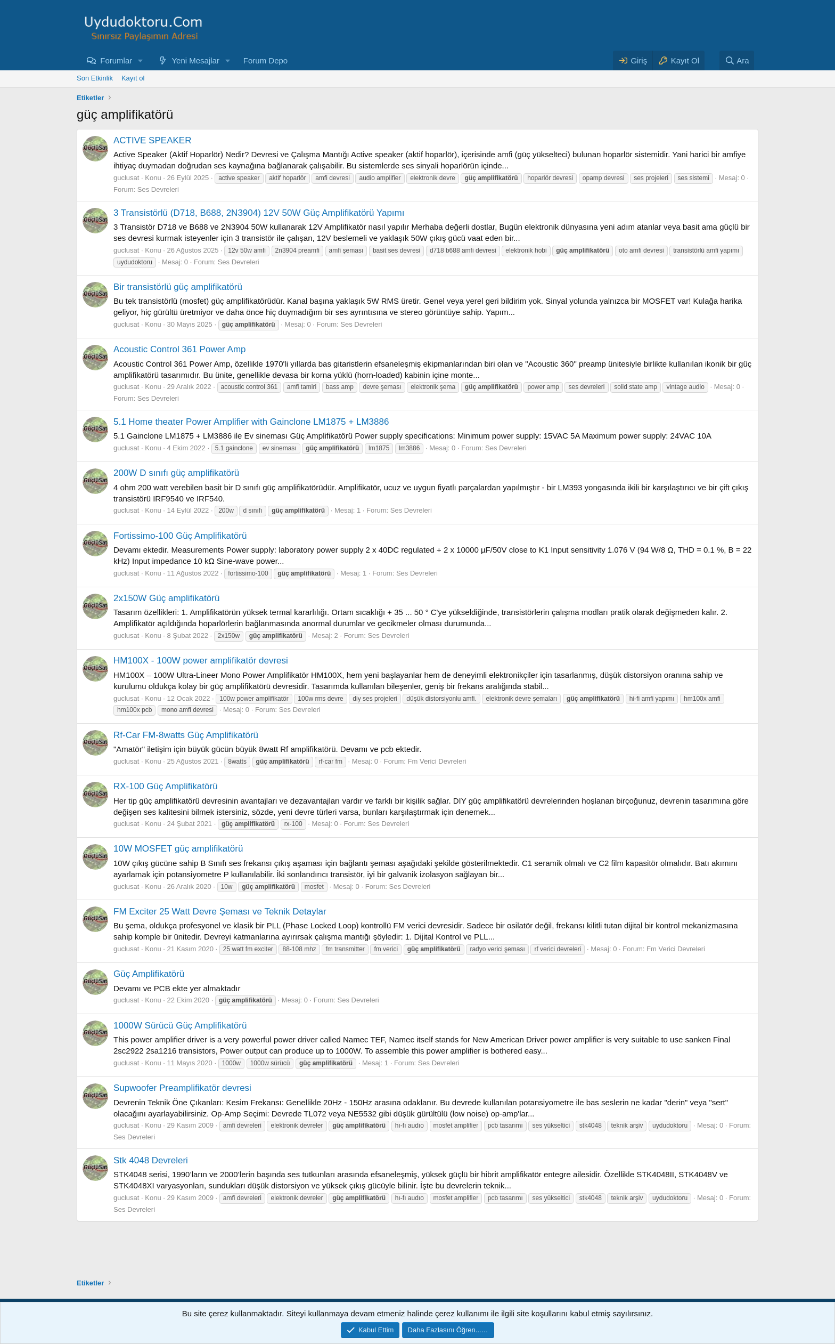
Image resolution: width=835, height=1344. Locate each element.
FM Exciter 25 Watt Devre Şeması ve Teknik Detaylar (219, 911)
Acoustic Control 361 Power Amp (179, 349)
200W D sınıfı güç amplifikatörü (176, 473)
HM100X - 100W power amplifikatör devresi (200, 660)
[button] (140, 60)
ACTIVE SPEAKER (152, 140)
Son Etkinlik (95, 78)
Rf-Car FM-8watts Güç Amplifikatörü (185, 735)
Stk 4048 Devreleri (150, 1160)
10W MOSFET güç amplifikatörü (178, 849)
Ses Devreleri (158, 189)
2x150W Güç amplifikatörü (166, 598)
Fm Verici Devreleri (437, 761)
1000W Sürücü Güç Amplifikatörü (180, 1026)
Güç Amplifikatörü (148, 974)
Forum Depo (265, 60)
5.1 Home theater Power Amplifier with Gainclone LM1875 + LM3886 (251, 422)
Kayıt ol (132, 78)
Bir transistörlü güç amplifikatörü (177, 287)
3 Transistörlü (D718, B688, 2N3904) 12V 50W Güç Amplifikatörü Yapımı (258, 213)
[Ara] (737, 60)
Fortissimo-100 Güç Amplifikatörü (180, 536)
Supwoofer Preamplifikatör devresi (182, 1088)
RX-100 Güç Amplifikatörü (165, 786)
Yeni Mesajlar (195, 60)
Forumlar (116, 60)
